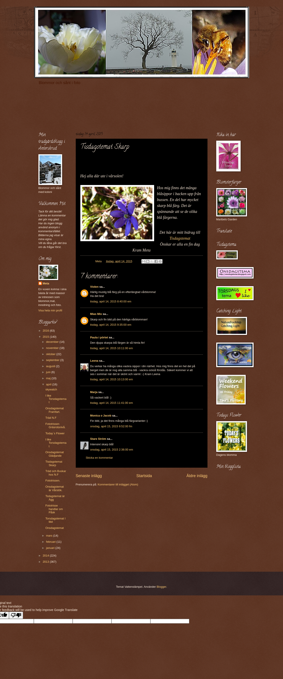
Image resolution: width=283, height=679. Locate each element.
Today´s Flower (55, 433)
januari (50, 548)
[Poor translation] (16, 615)
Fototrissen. (52, 480)
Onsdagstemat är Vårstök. (54, 488)
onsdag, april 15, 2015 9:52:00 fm (111, 426)
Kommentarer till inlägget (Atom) (118, 484)
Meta (46, 283)
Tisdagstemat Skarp (53, 463)
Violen (94, 286)
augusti (51, 366)
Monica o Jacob (101, 415)
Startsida (144, 476)
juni (48, 372)
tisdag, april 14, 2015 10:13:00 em (111, 379)
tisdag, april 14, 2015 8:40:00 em (111, 301)
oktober (51, 354)
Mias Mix (96, 314)
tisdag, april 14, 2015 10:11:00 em (111, 348)
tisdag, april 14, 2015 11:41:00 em (111, 402)
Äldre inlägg (196, 476)
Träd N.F (50, 417)
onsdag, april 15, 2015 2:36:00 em (111, 449)
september (53, 360)
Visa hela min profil (50, 310)
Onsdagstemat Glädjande (54, 454)
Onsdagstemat (54, 528)
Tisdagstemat (179, 238)
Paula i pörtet (99, 337)
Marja (94, 392)
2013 (46, 561)
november (52, 348)
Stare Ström (98, 438)
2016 (46, 330)
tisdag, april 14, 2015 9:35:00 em (111, 324)
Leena (94, 360)
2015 (46, 336)
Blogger (161, 586)
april (49, 384)
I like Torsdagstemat (56, 399)
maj (48, 378)
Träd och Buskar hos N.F (55, 472)
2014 (46, 555)
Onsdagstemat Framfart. (54, 410)
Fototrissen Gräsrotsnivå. (55, 425)
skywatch (51, 389)
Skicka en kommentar (99, 457)
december (52, 341)
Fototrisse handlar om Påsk (54, 509)
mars (49, 535)
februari (51, 541)
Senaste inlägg (89, 476)
